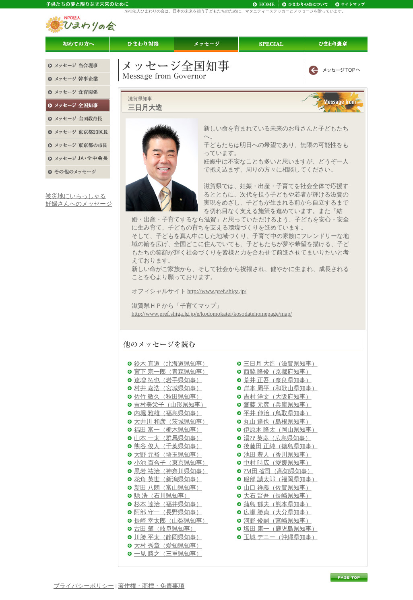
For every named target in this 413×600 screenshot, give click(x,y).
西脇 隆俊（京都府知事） (278, 371)
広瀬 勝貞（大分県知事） (278, 512)
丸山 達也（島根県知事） (278, 421)
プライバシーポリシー (84, 586)
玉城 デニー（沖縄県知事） (281, 537)
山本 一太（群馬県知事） (168, 438)
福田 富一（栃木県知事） (168, 429)
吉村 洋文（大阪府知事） (278, 396)
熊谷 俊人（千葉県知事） (168, 446)
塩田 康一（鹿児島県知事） (281, 529)
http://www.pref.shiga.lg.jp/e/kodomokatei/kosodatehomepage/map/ (212, 313)
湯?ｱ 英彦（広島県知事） (277, 438)
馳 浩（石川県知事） (162, 495)
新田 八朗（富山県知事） (168, 487)
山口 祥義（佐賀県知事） (278, 487)
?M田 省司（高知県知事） (278, 471)
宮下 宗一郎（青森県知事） (171, 371)
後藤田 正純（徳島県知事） (281, 446)
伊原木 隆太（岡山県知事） (281, 429)
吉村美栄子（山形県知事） (170, 404)
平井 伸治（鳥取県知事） (278, 413)
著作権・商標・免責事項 (151, 586)
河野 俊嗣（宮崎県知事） (278, 520)
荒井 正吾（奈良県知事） (278, 380)
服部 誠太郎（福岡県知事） (281, 479)
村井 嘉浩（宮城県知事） (168, 388)
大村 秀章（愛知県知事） (168, 545)
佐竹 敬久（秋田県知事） (168, 396)
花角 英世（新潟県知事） (168, 479)
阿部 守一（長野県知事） (168, 512)
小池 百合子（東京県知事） (171, 462)
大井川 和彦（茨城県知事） (171, 421)
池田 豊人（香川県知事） (278, 454)
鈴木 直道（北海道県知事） (171, 363)
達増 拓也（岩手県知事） (168, 380)
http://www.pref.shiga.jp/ (216, 291)
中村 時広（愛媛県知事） (278, 462)
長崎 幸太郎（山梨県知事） (171, 520)
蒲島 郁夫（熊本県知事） (278, 504)
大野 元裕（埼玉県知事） (168, 454)
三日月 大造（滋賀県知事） (281, 363)
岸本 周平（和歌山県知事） (281, 388)
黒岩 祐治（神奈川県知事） (171, 471)
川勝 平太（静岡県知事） (168, 537)
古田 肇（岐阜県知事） (165, 529)
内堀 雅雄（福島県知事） (168, 413)
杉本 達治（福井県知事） (168, 504)
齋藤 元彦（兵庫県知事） (278, 404)
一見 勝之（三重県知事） (168, 553)
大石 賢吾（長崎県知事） (278, 495)
